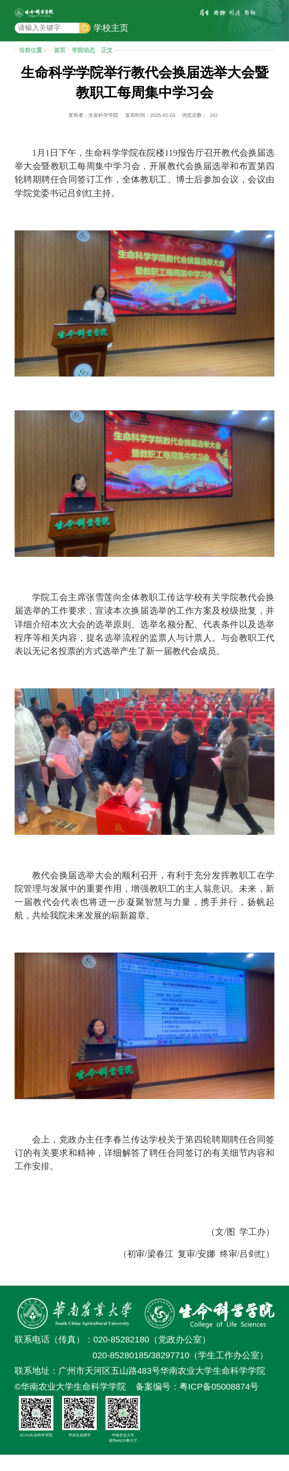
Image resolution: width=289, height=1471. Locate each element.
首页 (59, 66)
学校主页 (110, 41)
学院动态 (83, 66)
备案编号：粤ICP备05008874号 (197, 1403)
